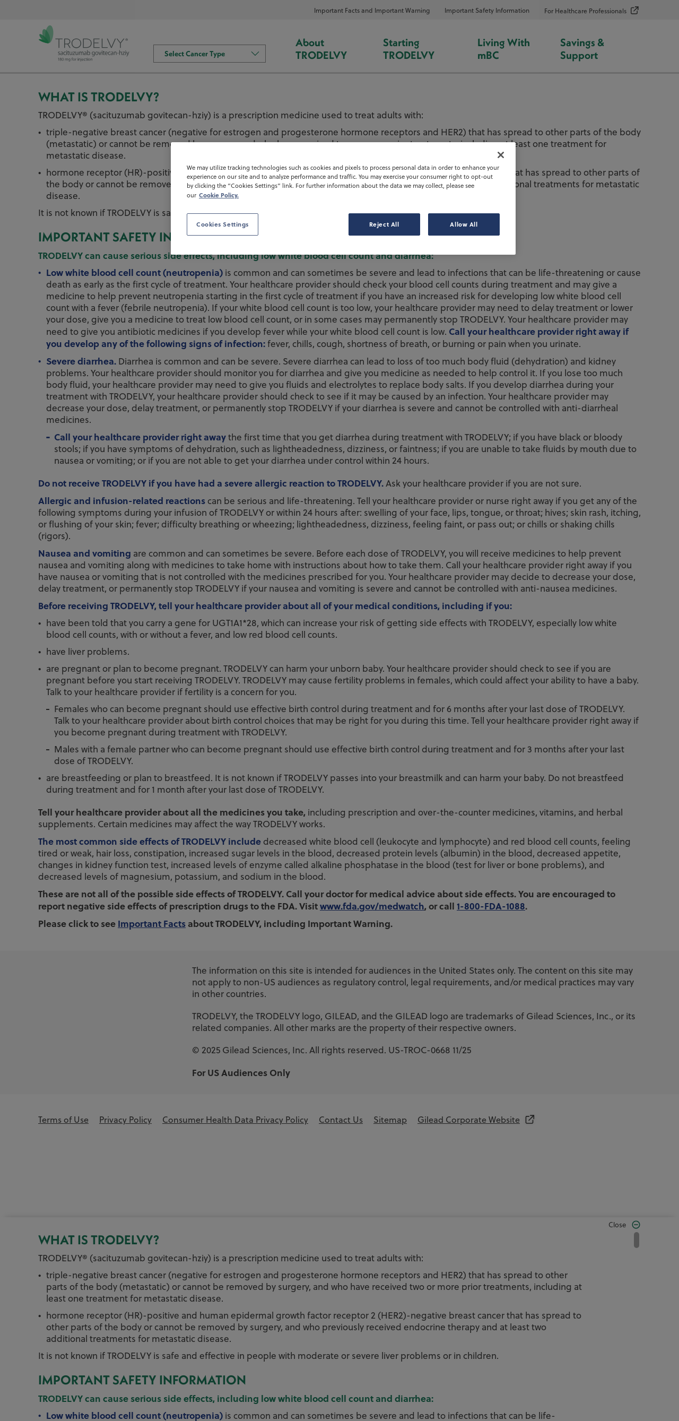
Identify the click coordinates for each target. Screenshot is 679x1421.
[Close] (500, 155)
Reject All (384, 224)
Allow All (463, 224)
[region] (343, 198)
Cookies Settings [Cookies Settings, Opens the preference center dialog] (222, 224)
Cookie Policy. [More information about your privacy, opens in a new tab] (219, 195)
